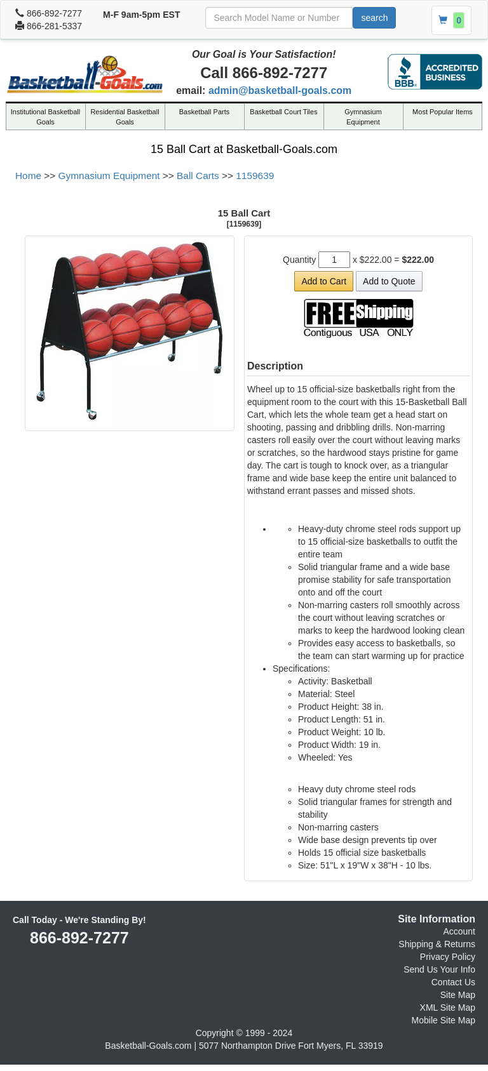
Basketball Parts (204, 112)
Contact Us (453, 982)
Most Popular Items (442, 112)
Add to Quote (389, 281)
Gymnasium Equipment (363, 117)
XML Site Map (447, 1007)
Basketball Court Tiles (283, 112)
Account (459, 931)
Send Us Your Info (439, 969)
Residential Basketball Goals (124, 117)
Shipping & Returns (436, 944)
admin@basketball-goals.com (279, 90)
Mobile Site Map (443, 1020)
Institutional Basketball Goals (45, 117)
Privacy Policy (447, 957)
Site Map (457, 995)
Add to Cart (323, 281)
